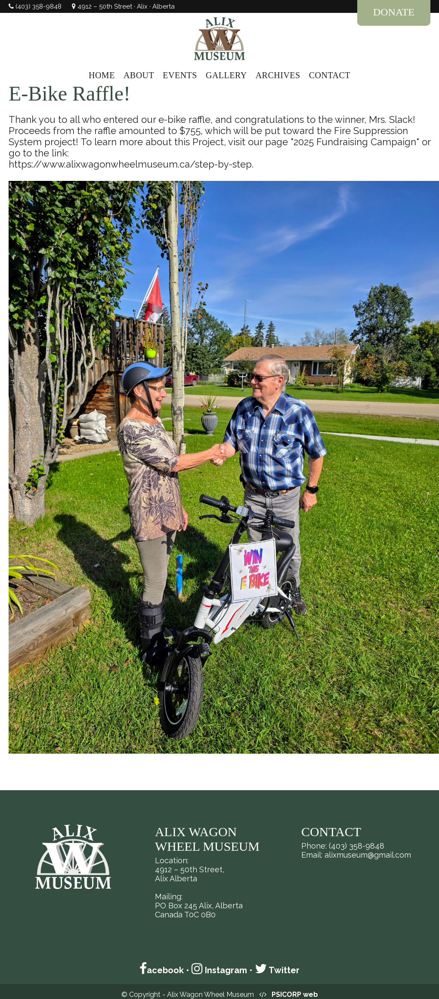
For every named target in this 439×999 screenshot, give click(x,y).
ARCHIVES (278, 75)
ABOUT (139, 75)
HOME (102, 75)
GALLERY (226, 75)
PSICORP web (295, 994)
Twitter (277, 970)
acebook (161, 970)
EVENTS (180, 75)
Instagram (219, 970)
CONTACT (329, 75)
